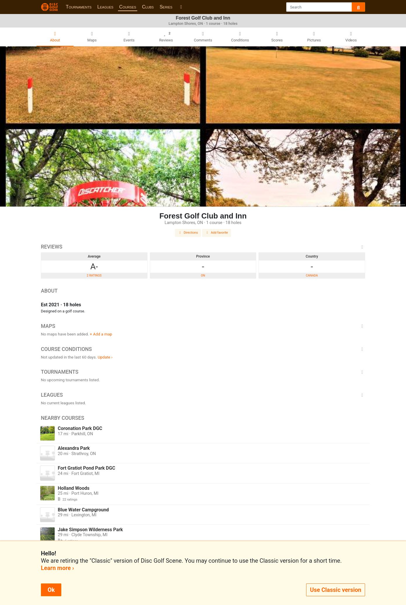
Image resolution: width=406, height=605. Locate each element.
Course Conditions (203, 349)
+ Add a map (101, 334)
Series (165, 6)
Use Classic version (335, 589)
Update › (105, 357)
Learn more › (57, 567)
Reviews (203, 247)
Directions (188, 233)
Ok (51, 589)
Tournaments (78, 6)
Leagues (105, 6)
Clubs (148, 6)
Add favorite (216, 233)
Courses (127, 6)
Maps (203, 326)
